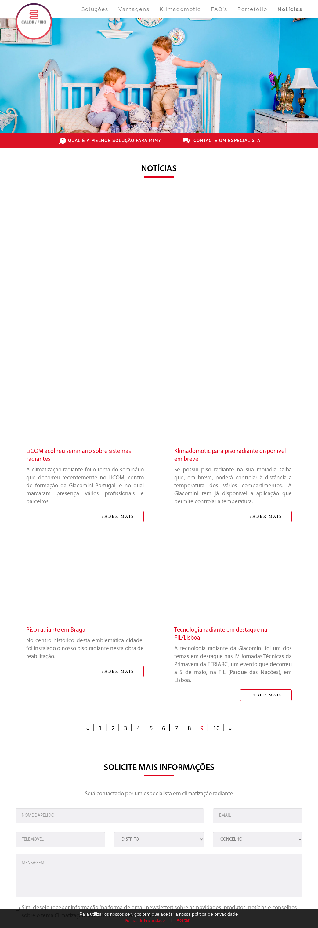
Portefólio (252, 9)
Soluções (94, 9)
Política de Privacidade (145, 921)
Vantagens (134, 9)
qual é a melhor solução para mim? (114, 140)
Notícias (289, 9)
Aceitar (183, 920)
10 (216, 728)
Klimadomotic (180, 9)
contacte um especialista (226, 140)
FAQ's (219, 9)
